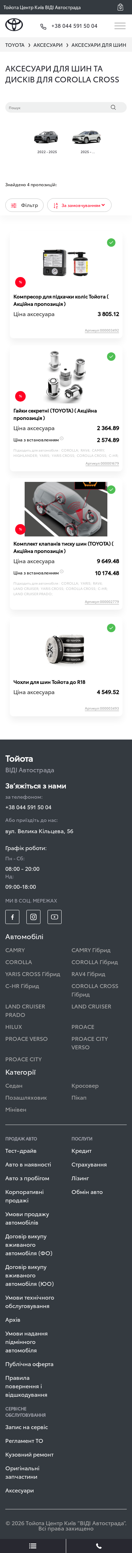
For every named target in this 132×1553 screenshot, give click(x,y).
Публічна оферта (29, 1363)
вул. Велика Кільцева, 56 (39, 830)
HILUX (13, 1026)
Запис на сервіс (26, 1426)
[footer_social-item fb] (12, 917)
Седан (14, 1085)
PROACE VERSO (26, 1038)
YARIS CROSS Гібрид (32, 973)
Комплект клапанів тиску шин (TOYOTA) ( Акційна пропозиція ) (63, 547)
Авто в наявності (28, 1164)
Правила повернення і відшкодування (26, 1385)
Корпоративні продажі (24, 1195)
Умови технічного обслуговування (29, 1301)
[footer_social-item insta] (33, 917)
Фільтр (24, 204)
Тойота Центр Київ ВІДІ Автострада (42, 7)
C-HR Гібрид (22, 985)
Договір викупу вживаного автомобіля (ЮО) (29, 1274)
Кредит (81, 1150)
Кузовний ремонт (29, 1454)
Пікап (79, 1097)
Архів (12, 1319)
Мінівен (15, 1109)
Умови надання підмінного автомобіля (26, 1341)
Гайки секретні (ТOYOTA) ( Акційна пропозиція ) (55, 414)
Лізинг (80, 1178)
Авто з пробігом (27, 1178)
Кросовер (85, 1085)
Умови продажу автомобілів (27, 1217)
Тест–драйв (21, 1150)
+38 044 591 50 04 (28, 807)
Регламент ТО (24, 1440)
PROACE (82, 1026)
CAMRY (15, 949)
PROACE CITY (23, 1059)
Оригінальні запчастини (22, 1472)
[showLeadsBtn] (33, 1546)
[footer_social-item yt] (55, 917)
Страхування (89, 1164)
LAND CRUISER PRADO (25, 1010)
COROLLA (18, 961)
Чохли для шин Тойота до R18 (49, 681)
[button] (123, 7)
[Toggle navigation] (120, 26)
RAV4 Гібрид (88, 973)
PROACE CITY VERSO (89, 1042)
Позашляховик (26, 1097)
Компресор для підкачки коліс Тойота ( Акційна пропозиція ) (60, 300)
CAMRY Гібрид (91, 949)
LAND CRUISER (91, 1006)
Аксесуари (19, 1490)
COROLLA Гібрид (94, 961)
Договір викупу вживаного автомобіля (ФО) (28, 1244)
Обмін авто (87, 1191)
